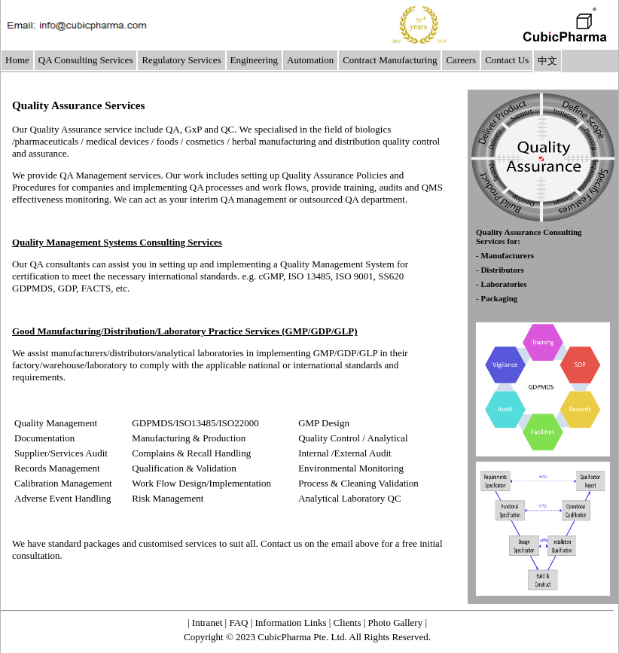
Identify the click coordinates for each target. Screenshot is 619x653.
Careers (461, 60)
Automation (310, 60)
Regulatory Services (181, 60)
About (320, 597)
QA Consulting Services (85, 60)
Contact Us (507, 60)
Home (17, 60)
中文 (547, 60)
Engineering (254, 60)
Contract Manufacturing (390, 60)
